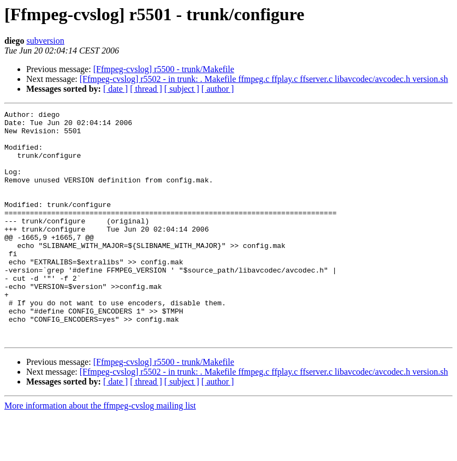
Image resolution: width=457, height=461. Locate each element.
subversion (45, 40)
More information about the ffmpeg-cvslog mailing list (100, 451)
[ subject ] (181, 88)
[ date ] (115, 88)
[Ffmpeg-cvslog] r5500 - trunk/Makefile (163, 69)
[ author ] (217, 88)
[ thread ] (146, 88)
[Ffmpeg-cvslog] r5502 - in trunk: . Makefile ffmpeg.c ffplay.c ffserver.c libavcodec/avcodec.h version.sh (264, 79)
